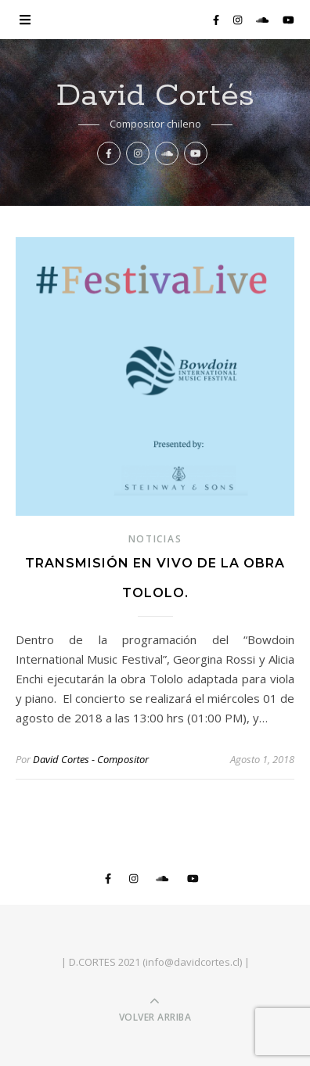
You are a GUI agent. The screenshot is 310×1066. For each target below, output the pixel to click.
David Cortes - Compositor (91, 759)
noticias (155, 539)
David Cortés (155, 95)
